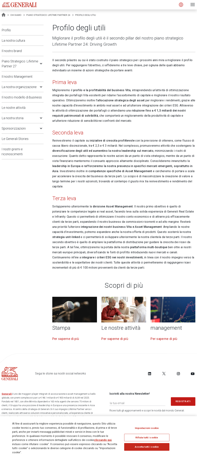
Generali (7, 393)
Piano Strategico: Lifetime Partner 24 (48, 15)
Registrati (183, 401)
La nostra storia (12, 118)
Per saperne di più (65, 339)
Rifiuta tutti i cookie (146, 437)
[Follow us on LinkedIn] (149, 373)
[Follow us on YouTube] (192, 373)
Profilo (6, 30)
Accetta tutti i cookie (147, 446)
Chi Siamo (15, 15)
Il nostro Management (17, 76)
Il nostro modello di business (22, 97)
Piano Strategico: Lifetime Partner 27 (20, 63)
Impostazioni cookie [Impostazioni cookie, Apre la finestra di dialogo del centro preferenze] (147, 428)
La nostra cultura (13, 40)
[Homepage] (3, 15)
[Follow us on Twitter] (164, 373)
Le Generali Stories (15, 139)
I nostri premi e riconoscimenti (12, 151)
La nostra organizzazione (19, 87)
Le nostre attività (13, 108)
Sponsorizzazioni (14, 128)
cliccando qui (102, 440)
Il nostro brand (12, 51)
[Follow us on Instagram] (178, 373)
